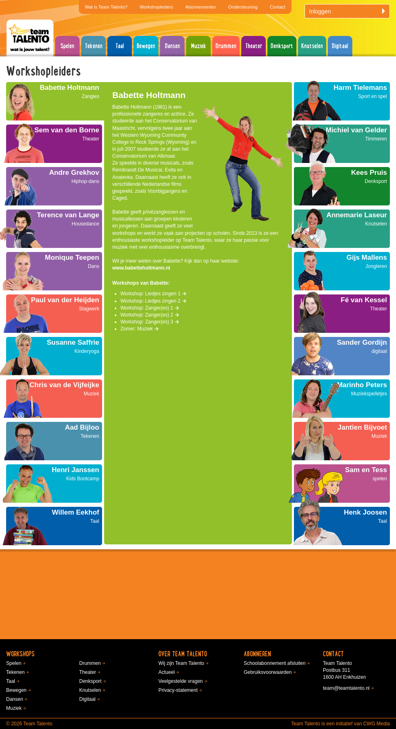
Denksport (282, 46)
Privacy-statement (178, 690)
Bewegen (146, 46)
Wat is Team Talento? (106, 6)
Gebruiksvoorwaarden (267, 672)
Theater (253, 46)
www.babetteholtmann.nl (141, 268)
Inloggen (348, 11)
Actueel (166, 672)
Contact (277, 6)
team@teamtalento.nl (346, 688)
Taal (120, 46)
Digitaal (340, 46)
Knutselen (312, 46)
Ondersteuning (243, 6)
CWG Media (376, 724)
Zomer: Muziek (139, 329)
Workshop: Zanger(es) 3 (149, 322)
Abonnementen (200, 6)
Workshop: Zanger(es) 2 (149, 315)
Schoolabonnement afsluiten (274, 663)
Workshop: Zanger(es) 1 (149, 308)
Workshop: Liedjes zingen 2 (153, 301)
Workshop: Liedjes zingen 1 (153, 294)
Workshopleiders (156, 6)
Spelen (67, 46)
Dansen (172, 46)
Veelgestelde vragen (180, 681)
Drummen (226, 46)
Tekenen (93, 46)
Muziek (198, 46)
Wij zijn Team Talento (181, 663)
